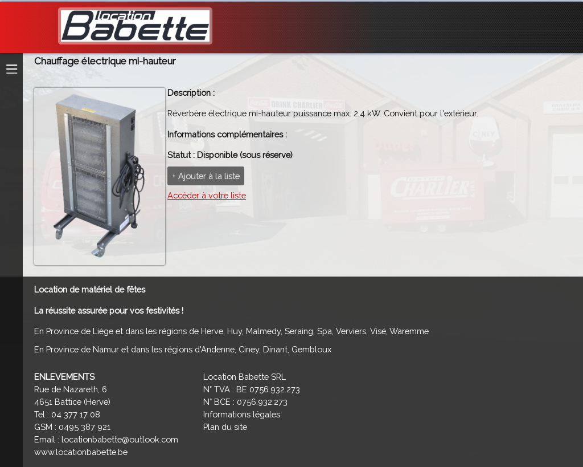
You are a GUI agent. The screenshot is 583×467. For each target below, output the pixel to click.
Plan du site (225, 427)
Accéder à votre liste (206, 195)
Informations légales (241, 414)
